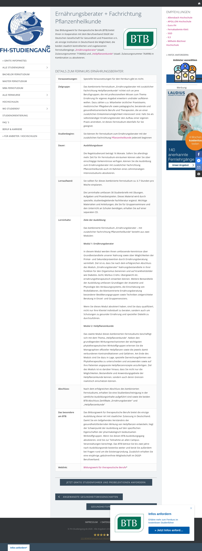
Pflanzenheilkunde (121, 137)
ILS (169, 37)
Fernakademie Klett (178, 29)
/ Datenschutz (108, 522)
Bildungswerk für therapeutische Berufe (105, 467)
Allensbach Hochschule (180, 17)
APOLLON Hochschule (179, 21)
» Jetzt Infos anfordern (170, 530)
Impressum (91, 522)
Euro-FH (172, 25)
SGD (170, 33)
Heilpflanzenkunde (102, 53)
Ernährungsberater (86, 49)
